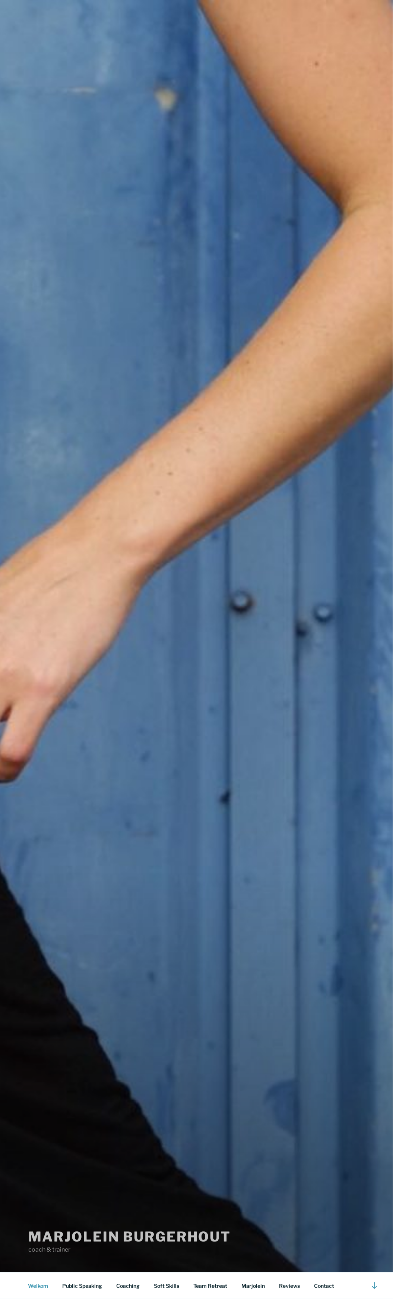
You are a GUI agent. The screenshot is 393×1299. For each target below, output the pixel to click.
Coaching (128, 1286)
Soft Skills (166, 1286)
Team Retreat (210, 1286)
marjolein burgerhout (129, 1236)
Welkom (38, 1286)
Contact (324, 1286)
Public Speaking (82, 1286)
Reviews (289, 1286)
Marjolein (253, 1286)
